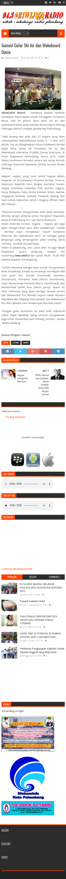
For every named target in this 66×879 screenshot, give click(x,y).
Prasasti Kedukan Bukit (32, 601)
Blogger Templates (48, 875)
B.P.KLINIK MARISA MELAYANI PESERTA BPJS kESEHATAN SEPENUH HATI (41, 587)
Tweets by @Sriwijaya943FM (16, 569)
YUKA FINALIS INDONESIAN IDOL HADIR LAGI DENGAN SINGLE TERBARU (39, 620)
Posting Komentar (15, 417)
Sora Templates (28, 875)
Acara (16, 343)
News (25, 343)
